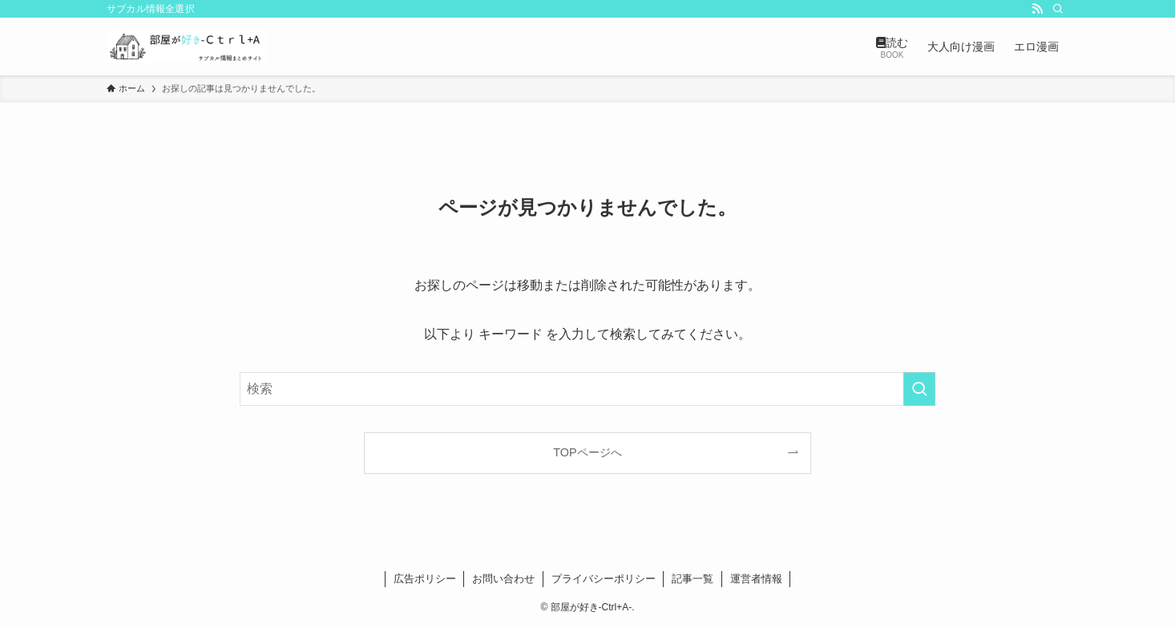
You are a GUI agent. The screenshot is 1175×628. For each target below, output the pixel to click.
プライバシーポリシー (603, 579)
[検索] (1058, 9)
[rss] (1037, 9)
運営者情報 (756, 579)
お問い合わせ (503, 579)
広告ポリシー (425, 579)
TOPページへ (587, 452)
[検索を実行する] (919, 389)
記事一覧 (692, 579)
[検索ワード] (587, 389)
